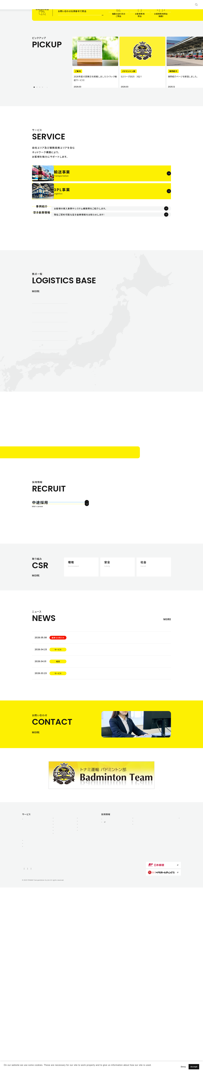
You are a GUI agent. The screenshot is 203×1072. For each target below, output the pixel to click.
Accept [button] (193, 1067)
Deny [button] (183, 1067)
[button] (4, 1068)
